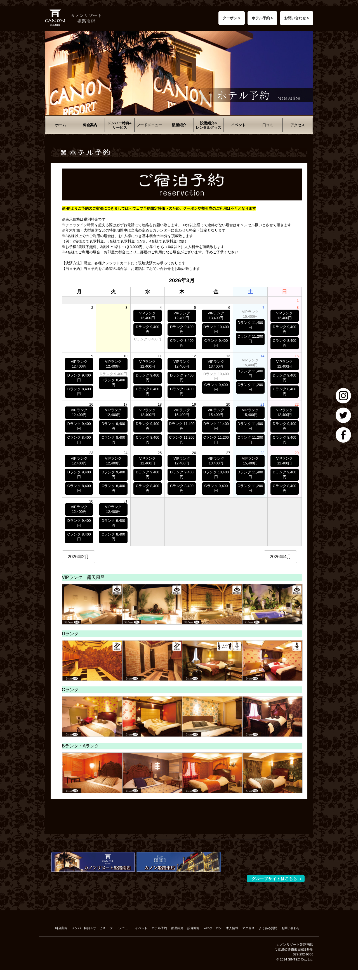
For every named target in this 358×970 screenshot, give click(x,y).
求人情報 (232, 928)
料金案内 (90, 125)
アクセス (297, 125)
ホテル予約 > (262, 18)
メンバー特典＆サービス (88, 928)
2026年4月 (280, 556)
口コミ (267, 125)
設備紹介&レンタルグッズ (208, 125)
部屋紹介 (179, 125)
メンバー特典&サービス (119, 125)
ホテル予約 (159, 928)
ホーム (60, 125)
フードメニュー (149, 125)
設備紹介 (193, 928)
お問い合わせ (290, 928)
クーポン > (231, 18)
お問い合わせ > (296, 18)
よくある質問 (268, 928)
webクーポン (213, 928)
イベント (238, 125)
